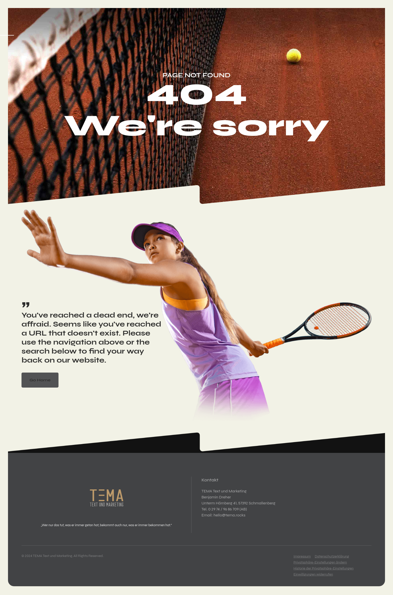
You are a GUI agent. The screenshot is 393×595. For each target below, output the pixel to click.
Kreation (98, 43)
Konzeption (67, 43)
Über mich (171, 43)
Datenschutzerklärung (332, 556)
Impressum (302, 556)
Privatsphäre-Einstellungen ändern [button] (320, 562)
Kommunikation (133, 43)
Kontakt (198, 43)
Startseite (35, 43)
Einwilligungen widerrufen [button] (313, 574)
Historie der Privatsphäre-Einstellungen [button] (324, 568)
